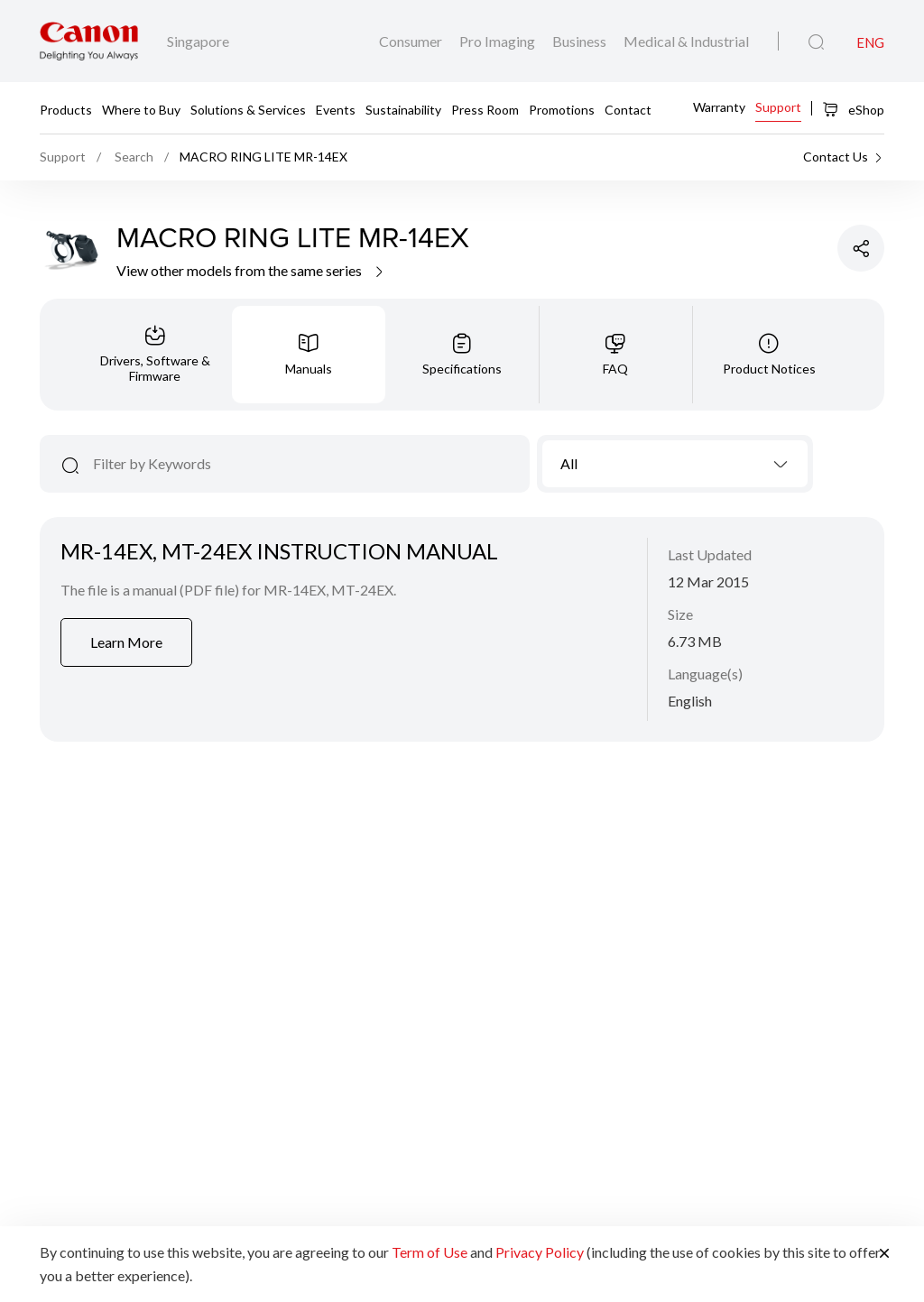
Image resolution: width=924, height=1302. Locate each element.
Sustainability (403, 108)
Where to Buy (141, 108)
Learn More (126, 642)
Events (336, 108)
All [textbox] (569, 463)
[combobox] (675, 463)
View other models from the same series (251, 270)
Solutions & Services (248, 108)
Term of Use (429, 1251)
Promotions (562, 108)
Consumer (412, 41)
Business (580, 41)
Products (66, 108)
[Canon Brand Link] (89, 41)
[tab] (155, 354)
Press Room (485, 108)
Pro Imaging (498, 41)
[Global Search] (816, 42)
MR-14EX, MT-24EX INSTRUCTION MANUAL (279, 551)
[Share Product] (860, 248)
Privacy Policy (539, 1251)
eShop (853, 109)
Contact (628, 108)
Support (778, 107)
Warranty (719, 107)
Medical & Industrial (686, 41)
